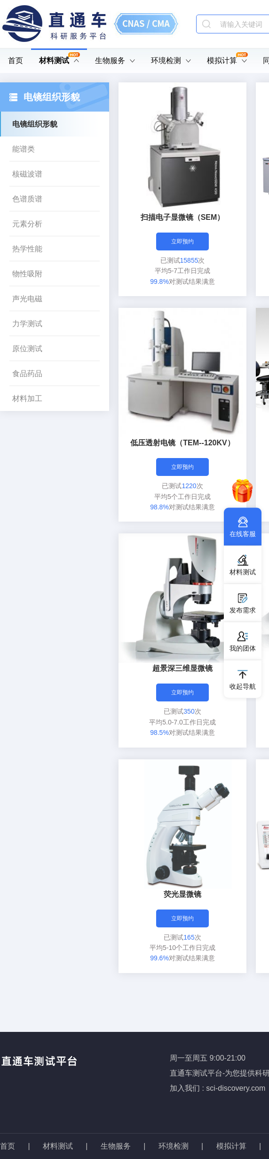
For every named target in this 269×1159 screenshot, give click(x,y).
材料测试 (59, 60)
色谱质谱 (27, 199)
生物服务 (115, 60)
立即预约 (182, 241)
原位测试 (27, 349)
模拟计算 (227, 60)
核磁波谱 (27, 174)
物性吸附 (27, 274)
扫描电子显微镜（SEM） (183, 217)
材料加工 (27, 398)
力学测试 (27, 324)
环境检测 (171, 60)
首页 (15, 60)
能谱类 (23, 149)
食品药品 (27, 374)
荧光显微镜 (182, 894)
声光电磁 (27, 299)
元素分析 (27, 224)
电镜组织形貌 (34, 124)
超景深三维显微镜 (182, 668)
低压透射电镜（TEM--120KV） (182, 443)
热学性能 (27, 249)
